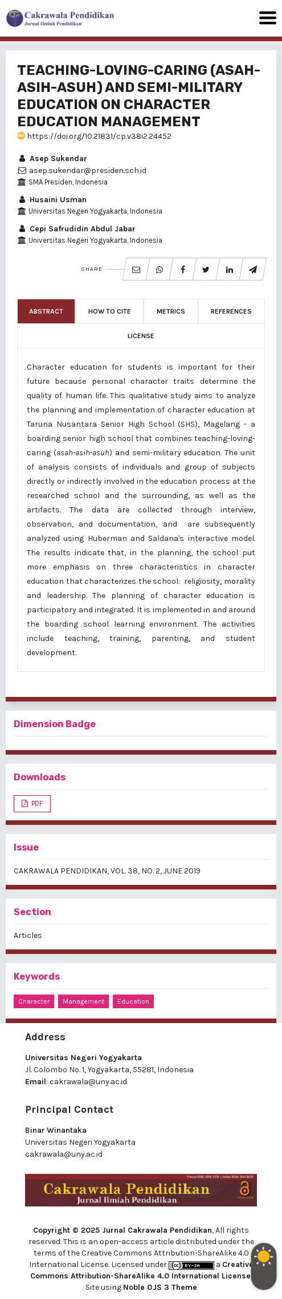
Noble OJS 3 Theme (160, 1287)
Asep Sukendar (52, 158)
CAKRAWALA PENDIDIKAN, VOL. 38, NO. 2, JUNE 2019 (107, 871)
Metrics (171, 311)
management (83, 1001)
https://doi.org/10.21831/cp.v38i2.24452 (94, 136)
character (34, 1001)
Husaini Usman (52, 200)
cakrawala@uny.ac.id (88, 1081)
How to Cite (109, 311)
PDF (36, 803)
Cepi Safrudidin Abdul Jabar (76, 229)
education (133, 1001)
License (141, 336)
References (231, 311)
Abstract (46, 311)
